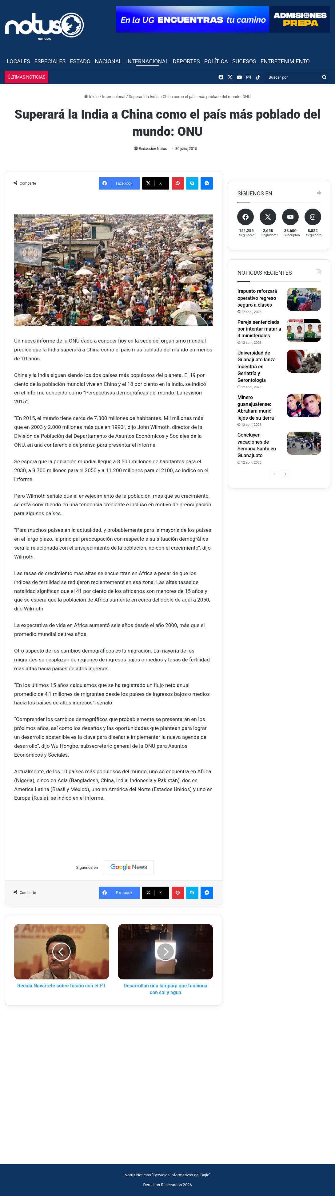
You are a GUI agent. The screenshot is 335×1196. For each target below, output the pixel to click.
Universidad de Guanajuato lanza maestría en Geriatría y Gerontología (256, 366)
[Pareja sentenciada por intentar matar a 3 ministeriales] (304, 330)
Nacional (108, 61)
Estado (80, 61)
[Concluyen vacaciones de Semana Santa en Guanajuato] (304, 443)
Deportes (186, 61)
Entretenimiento (285, 61)
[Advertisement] (126, 825)
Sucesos (244, 61)
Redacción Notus (153, 149)
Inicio (91, 96)
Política (216, 61)
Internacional (147, 61)
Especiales (50, 61)
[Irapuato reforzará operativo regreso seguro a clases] (304, 299)
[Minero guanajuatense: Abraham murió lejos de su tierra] (304, 405)
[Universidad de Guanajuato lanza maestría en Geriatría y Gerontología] (304, 361)
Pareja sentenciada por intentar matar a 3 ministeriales (259, 329)
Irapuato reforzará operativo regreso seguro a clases (257, 298)
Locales (18, 61)
